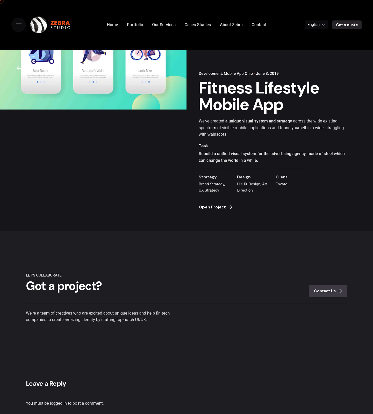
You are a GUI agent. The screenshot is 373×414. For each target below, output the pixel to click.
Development (210, 73)
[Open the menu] (18, 25)
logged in (58, 403)
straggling (335, 127)
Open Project (215, 207)
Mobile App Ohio (238, 73)
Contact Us (328, 291)
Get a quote (347, 25)
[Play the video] (93, 54)
